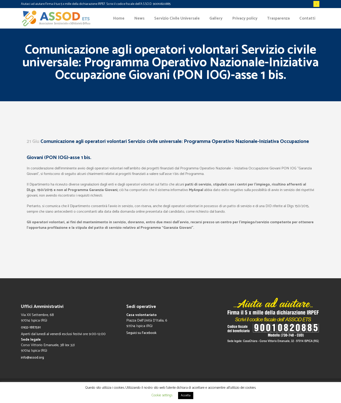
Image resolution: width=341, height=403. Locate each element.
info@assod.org (32, 357)
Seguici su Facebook (141, 333)
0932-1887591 (31, 327)
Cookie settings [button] (161, 395)
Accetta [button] (186, 395)
